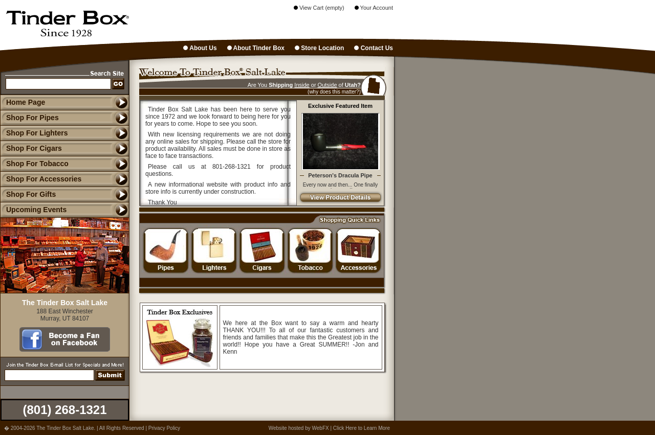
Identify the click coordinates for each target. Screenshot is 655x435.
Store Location (319, 48)
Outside (327, 85)
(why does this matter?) (334, 92)
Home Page (25, 102)
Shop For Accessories (40, 179)
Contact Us (373, 48)
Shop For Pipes (29, 117)
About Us (199, 48)
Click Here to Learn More (361, 428)
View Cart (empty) (319, 8)
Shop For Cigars (31, 148)
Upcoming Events (33, 209)
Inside (301, 85)
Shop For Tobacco (34, 163)
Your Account (374, 8)
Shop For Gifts (28, 194)
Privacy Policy (164, 428)
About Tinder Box (256, 48)
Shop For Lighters (34, 133)
